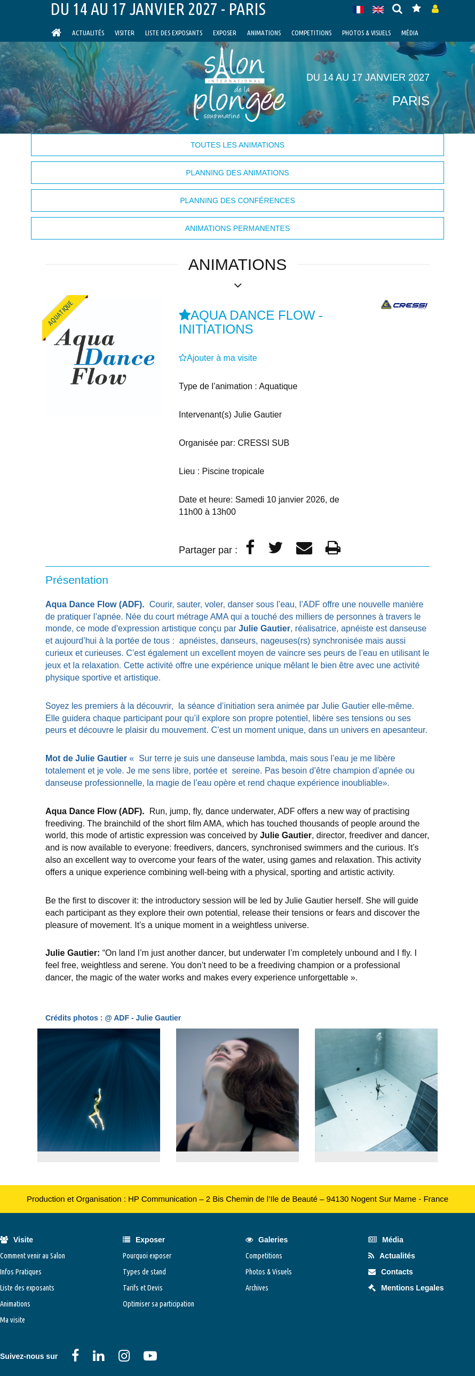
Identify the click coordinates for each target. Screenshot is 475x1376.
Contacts (390, 1271)
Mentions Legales (406, 1288)
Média (409, 32)
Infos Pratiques (21, 1271)
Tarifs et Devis (143, 1288)
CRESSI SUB (263, 442)
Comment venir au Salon (32, 1255)
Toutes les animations (237, 145)
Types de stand (144, 1271)
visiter (124, 32)
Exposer (224, 32)
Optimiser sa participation (158, 1304)
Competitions (311, 32)
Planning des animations (237, 172)
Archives (257, 1288)
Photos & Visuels (366, 32)
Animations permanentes (237, 228)
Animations (264, 32)
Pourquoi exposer (147, 1255)
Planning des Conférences (237, 200)
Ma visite (12, 1320)
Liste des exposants (173, 32)
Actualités (88, 32)
